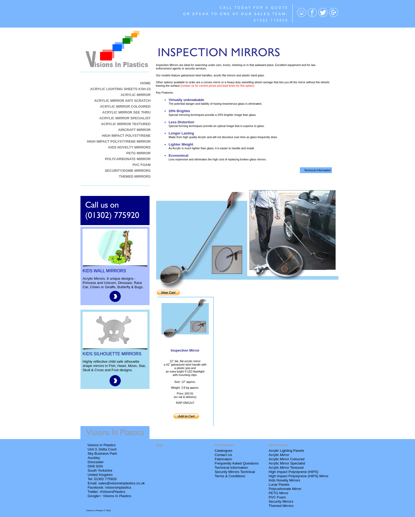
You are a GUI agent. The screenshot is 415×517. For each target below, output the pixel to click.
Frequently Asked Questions (237, 463)
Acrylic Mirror (279, 455)
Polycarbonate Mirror (285, 489)
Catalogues (223, 451)
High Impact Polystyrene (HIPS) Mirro (298, 476)
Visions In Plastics (117, 496)
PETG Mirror (278, 493)
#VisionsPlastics (112, 492)
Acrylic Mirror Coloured (286, 459)
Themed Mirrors (281, 506)
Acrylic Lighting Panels (286, 451)
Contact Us (223, 455)
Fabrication (223, 459)
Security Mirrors (281, 501)
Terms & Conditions (230, 476)
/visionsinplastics (118, 487)
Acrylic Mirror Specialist (287, 463)
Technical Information (231, 468)
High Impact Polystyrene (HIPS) (293, 472)
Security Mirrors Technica (234, 472)
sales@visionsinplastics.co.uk (121, 483)
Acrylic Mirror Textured (286, 468)
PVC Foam (277, 497)
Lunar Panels (279, 485)
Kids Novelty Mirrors (284, 480)
